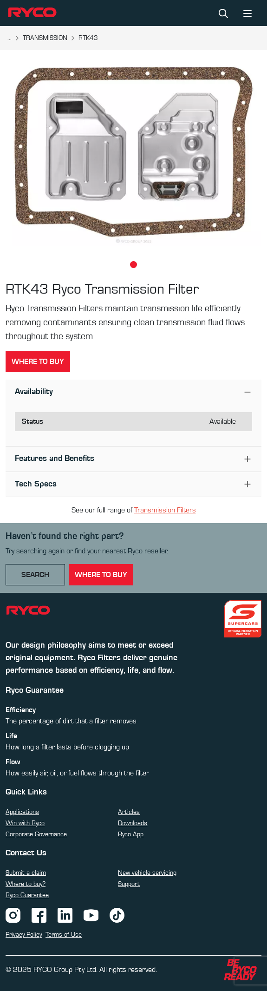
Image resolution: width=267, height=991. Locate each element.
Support (129, 884)
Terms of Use (64, 935)
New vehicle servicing (147, 873)
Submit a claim (26, 873)
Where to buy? (26, 884)
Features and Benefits (54, 458)
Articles (129, 812)
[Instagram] (13, 915)
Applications (22, 812)
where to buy (101, 574)
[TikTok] (117, 915)
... (9, 38)
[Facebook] (39, 915)
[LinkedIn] (65, 915)
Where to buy (38, 361)
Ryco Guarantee (27, 895)
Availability (34, 391)
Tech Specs (36, 484)
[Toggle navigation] (247, 12)
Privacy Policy (24, 935)
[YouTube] (91, 915)
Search (35, 574)
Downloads (132, 823)
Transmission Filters (165, 510)
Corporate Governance (36, 834)
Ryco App (130, 834)
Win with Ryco (25, 823)
